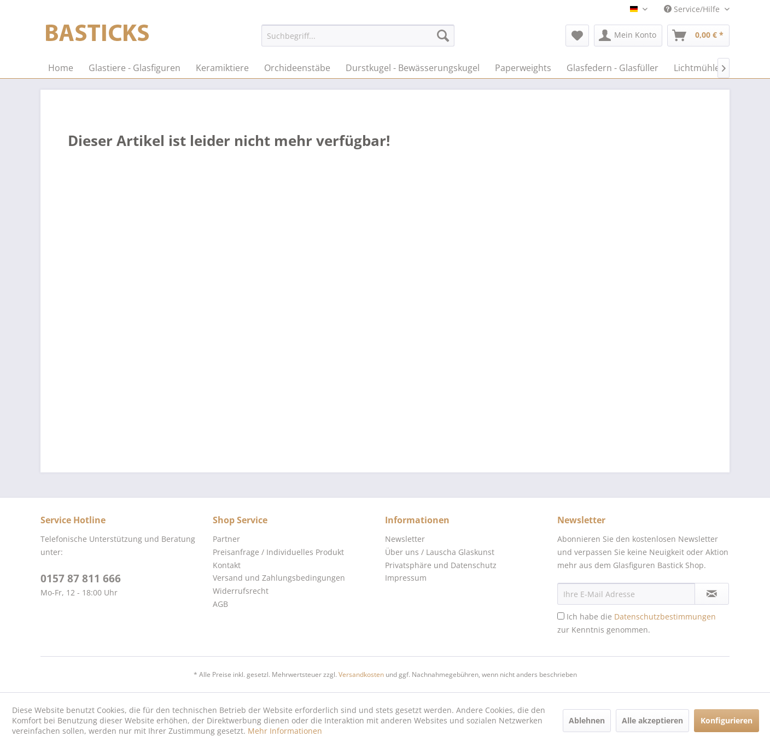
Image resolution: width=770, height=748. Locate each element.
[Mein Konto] (628, 35)
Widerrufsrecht (241, 591)
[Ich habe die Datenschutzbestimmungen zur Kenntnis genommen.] (560, 616)
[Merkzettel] (577, 35)
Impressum (406, 577)
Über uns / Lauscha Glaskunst (439, 552)
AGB (220, 604)
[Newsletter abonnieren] (712, 594)
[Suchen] (442, 35)
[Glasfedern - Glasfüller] (612, 67)
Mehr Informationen (285, 731)
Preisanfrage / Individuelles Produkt (278, 552)
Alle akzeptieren (652, 720)
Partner (226, 539)
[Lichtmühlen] (699, 67)
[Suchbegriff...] (357, 35)
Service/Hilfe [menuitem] (693, 9)
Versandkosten (361, 674)
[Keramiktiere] (222, 67)
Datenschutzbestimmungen (665, 616)
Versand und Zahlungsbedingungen (279, 577)
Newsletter (405, 539)
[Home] (60, 67)
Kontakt (227, 565)
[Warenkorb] (698, 35)
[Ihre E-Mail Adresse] (626, 594)
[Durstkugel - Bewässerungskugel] (412, 67)
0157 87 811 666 (80, 578)
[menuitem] (357, 35)
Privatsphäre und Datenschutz (441, 565)
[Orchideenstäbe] (297, 67)
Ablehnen (587, 720)
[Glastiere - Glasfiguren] (134, 67)
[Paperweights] (523, 67)
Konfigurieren (726, 720)
